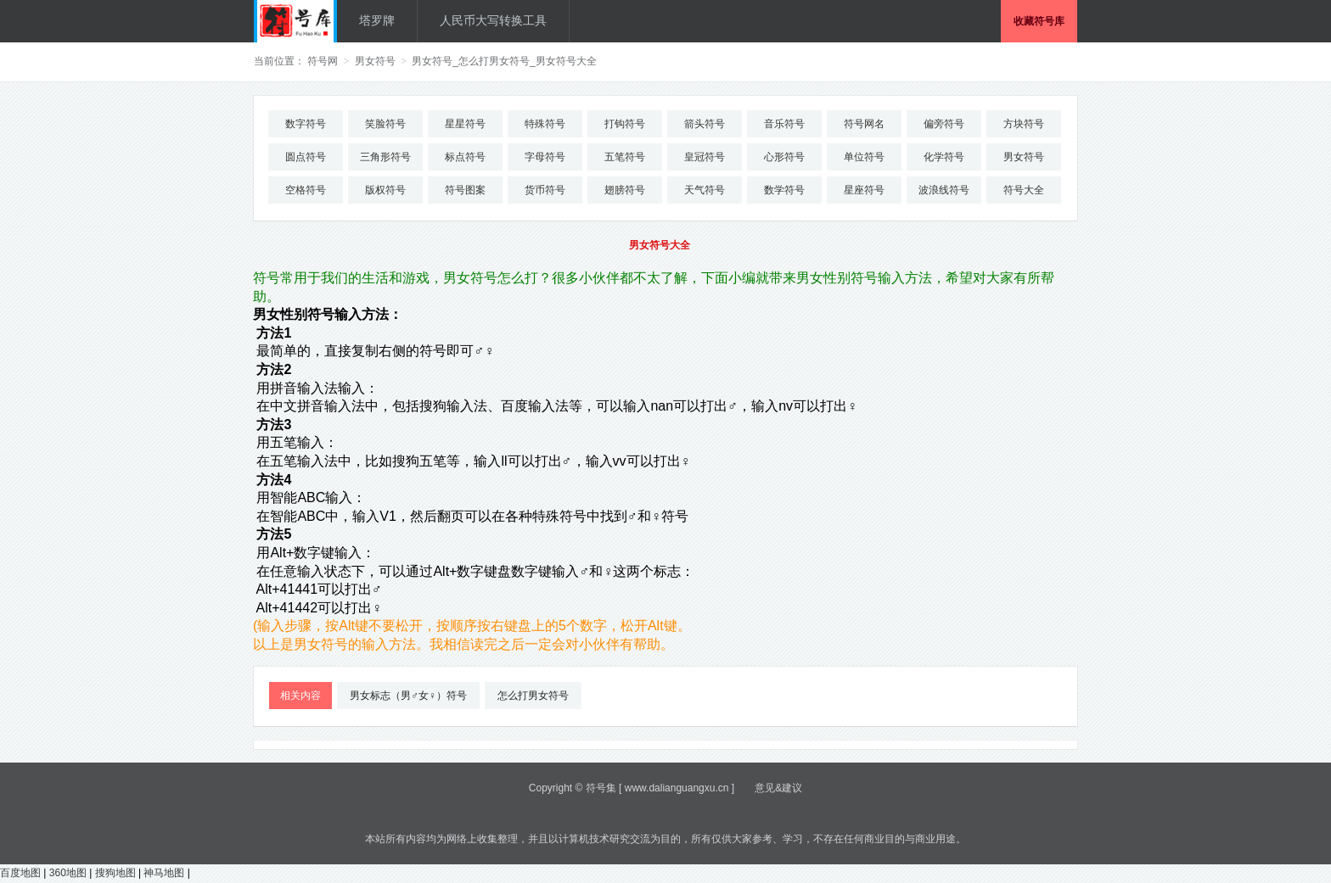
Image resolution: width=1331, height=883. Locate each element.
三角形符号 (385, 157)
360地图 (68, 873)
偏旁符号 (944, 124)
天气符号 (704, 190)
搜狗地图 (115, 873)
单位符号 (864, 157)
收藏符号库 (1039, 21)
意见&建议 (778, 788)
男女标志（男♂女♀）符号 (408, 695)
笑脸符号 (385, 124)
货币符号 (545, 190)
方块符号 (1023, 124)
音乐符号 (784, 124)
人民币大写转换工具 (493, 20)
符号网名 (864, 124)
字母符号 (545, 157)
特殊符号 (545, 124)
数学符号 (784, 190)
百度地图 (20, 873)
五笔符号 (624, 157)
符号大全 (1023, 190)
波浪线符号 (943, 190)
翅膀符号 (624, 190)
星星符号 (465, 124)
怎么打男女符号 (533, 695)
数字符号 (305, 124)
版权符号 (385, 190)
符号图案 (465, 190)
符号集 (601, 788)
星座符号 (864, 190)
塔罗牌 (377, 20)
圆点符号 (305, 157)
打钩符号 (624, 124)
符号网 (322, 61)
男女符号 (375, 61)
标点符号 (465, 157)
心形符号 (784, 157)
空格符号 (305, 190)
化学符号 (944, 157)
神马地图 (163, 873)
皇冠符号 (704, 157)
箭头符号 (704, 124)
